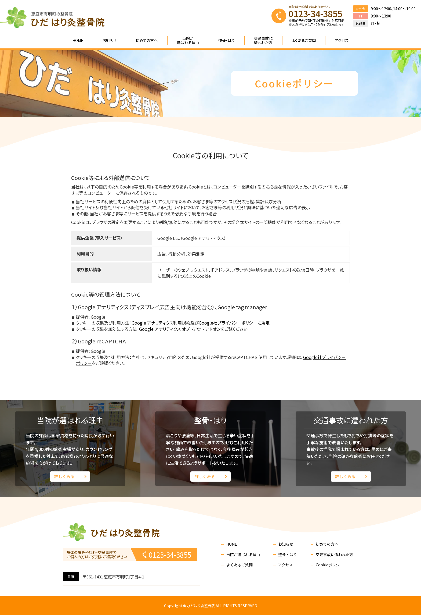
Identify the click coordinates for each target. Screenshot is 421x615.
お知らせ (285, 544)
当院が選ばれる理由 (243, 554)
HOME (231, 544)
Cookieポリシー (329, 565)
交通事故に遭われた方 (334, 554)
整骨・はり (287, 554)
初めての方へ (327, 544)
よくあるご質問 (239, 565)
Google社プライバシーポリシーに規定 (234, 322)
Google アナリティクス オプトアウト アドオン (179, 329)
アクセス (285, 565)
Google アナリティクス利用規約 (161, 322)
